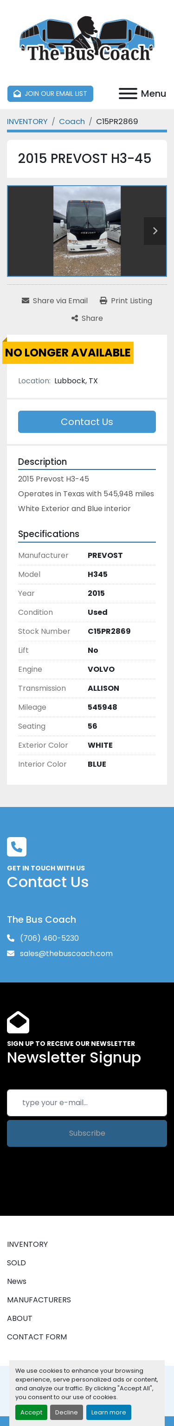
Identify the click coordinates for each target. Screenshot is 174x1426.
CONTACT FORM (37, 1337)
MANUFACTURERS (39, 1300)
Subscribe (87, 1133)
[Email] (87, 1102)
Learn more (108, 1412)
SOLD (16, 1262)
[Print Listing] (126, 301)
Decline (66, 1412)
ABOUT (19, 1318)
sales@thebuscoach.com (65, 953)
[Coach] (72, 121)
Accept (31, 1412)
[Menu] (128, 93)
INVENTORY (27, 1244)
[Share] (87, 318)
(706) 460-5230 (48, 938)
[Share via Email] (55, 301)
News (16, 1281)
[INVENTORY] (27, 121)
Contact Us (87, 421)
